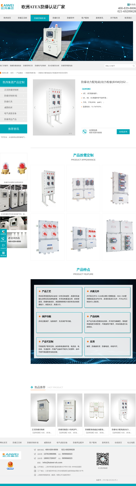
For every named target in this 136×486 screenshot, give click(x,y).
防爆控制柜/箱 (40, 18)
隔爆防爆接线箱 (15, 65)
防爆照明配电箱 (66, 65)
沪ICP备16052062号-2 (110, 480)
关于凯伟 (114, 18)
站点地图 (131, 443)
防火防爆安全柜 (53, 65)
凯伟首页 (7, 18)
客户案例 (85, 18)
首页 (12, 73)
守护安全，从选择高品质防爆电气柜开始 (15, 138)
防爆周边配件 (78, 443)
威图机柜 (8, 107)
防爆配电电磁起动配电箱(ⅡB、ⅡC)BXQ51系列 (104, 430)
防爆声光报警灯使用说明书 (13, 183)
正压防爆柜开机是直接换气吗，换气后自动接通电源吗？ (21, 215)
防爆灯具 (56, 18)
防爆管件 (70, 18)
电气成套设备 (10, 113)
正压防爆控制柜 (38, 430)
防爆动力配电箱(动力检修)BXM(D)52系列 (53, 73)
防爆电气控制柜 (40, 65)
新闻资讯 (99, 18)
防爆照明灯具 (28, 65)
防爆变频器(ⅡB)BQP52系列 (69, 430)
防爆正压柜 (22, 18)
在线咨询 (123, 132)
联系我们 (128, 18)
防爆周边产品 (10, 119)
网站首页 (3, 443)
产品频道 (19, 73)
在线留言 (118, 443)
